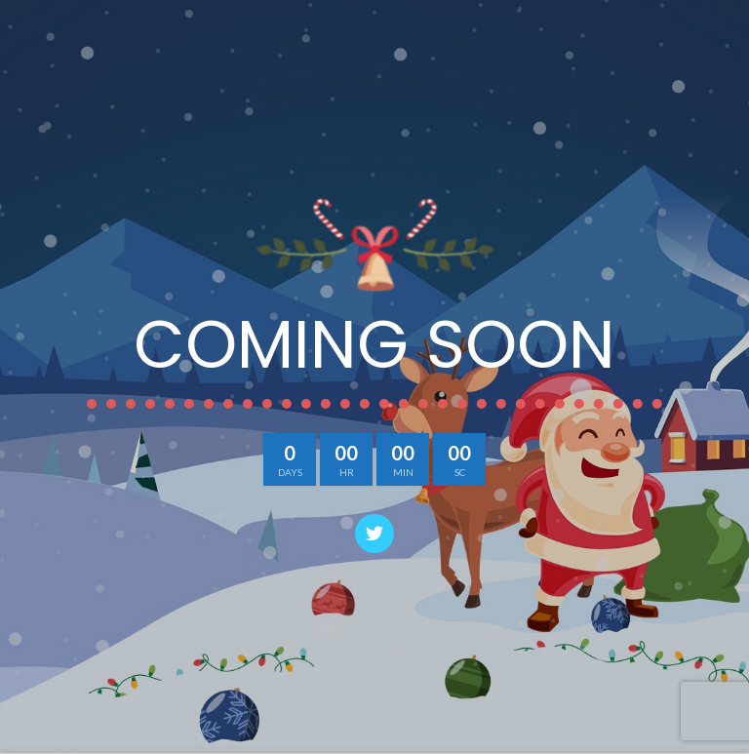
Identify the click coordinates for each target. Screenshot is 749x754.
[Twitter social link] (374, 533)
